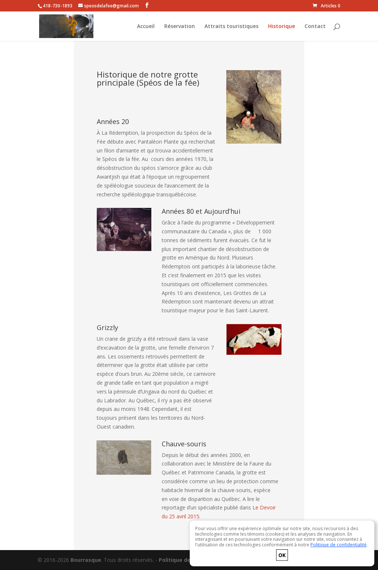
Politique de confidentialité (338, 545)
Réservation (179, 27)
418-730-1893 (57, 6)
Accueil (146, 27)
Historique (281, 27)
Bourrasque (86, 559)
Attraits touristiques (231, 27)
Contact (315, 27)
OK (282, 555)
